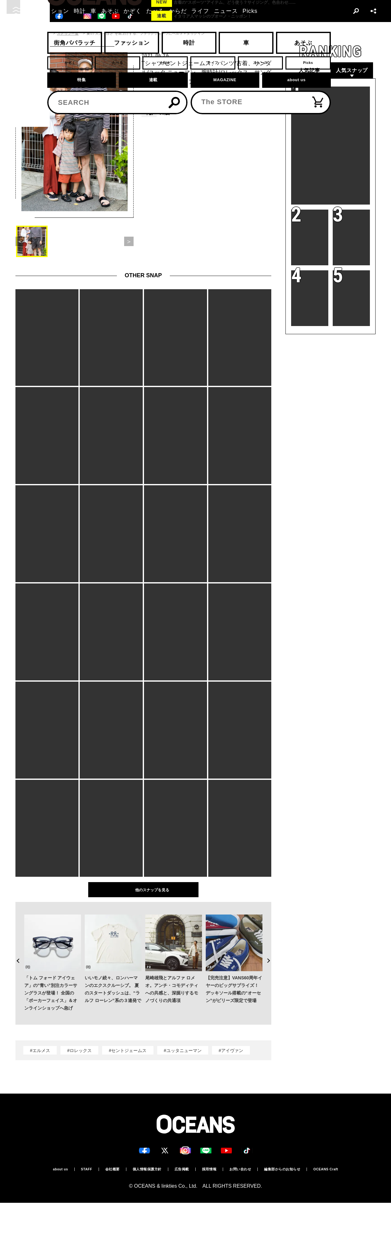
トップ (20, 33)
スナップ (41, 33)
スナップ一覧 (68, 33)
